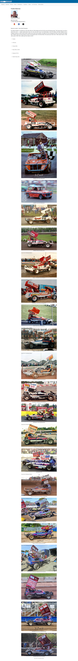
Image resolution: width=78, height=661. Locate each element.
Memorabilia (40, 4)
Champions (19, 4)
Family (14, 39)
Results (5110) (15, 53)
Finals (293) (15, 46)
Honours (14, 42)
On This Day (34, 4)
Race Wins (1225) (16, 49)
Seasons (3, 4)
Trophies (25, 4)
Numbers (7, 4)
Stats (29, 4)
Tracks (15, 4)
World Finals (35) (16, 56)
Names (11, 4)
